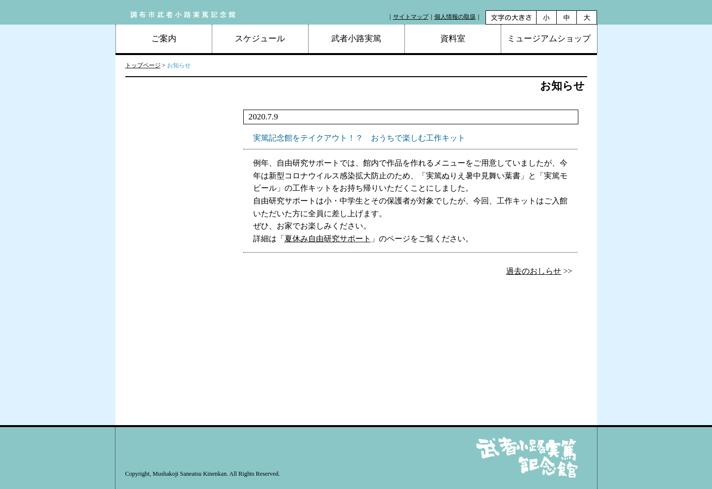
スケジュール (260, 38)
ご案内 (163, 38)
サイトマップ (410, 16)
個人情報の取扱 (455, 16)
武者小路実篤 (356, 38)
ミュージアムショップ (549, 38)
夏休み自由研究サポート (328, 238)
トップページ (143, 65)
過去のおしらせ (533, 271)
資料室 (452, 38)
